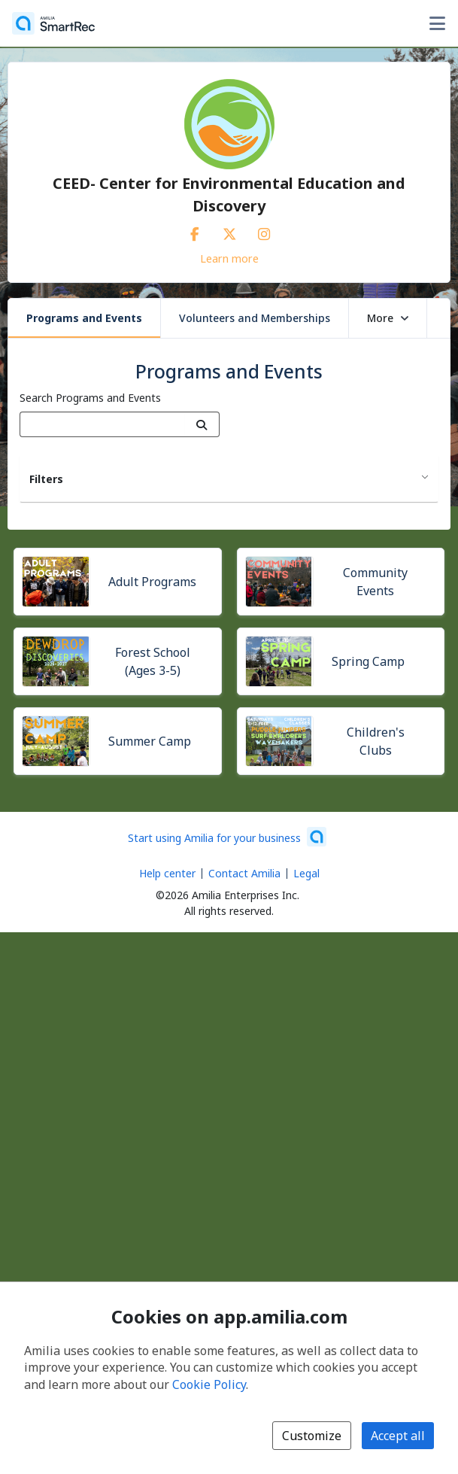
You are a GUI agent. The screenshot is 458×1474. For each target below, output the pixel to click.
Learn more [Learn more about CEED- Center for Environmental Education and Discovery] (229, 258)
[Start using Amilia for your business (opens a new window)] (227, 836)
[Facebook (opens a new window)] (195, 231)
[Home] (53, 23)
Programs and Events (84, 318)
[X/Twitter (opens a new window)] (229, 231)
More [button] (387, 318)
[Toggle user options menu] (437, 23)
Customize (311, 1435)
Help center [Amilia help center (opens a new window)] (167, 873)
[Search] (202, 424)
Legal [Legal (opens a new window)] (306, 873)
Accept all (398, 1435)
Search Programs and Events (90, 398)
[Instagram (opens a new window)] (264, 231)
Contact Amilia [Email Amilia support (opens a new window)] (244, 873)
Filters (46, 479)
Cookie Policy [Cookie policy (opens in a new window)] (209, 1384)
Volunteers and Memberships (254, 318)
